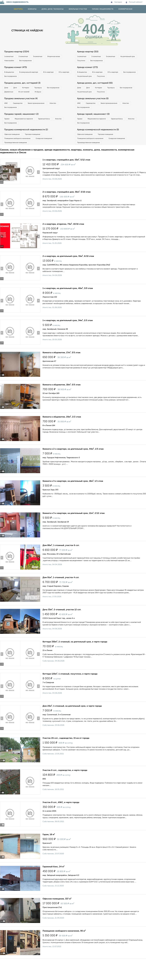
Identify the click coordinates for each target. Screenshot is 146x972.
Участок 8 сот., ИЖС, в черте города (61, 816)
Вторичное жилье (12, 61)
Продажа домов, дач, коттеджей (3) (24, 85)
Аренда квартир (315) (89, 52)
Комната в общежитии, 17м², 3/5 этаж (61, 366)
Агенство (62, 112)
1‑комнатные (10, 57)
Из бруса (8, 100)
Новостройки (31, 61)
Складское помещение (49, 150)
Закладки (116, 2)
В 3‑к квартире (10, 78)
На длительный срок (85, 61)
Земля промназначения (43, 112)
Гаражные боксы (51, 129)
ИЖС (7, 112)
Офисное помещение (13, 146)
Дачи (19, 90)
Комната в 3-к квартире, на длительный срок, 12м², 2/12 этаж (74, 527)
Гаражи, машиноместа (102, 9)
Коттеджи (31, 90)
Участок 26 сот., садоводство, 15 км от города (66, 751)
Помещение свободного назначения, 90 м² (64, 944)
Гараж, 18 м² (49, 848)
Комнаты (32, 9)
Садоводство (22, 112)
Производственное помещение (17, 155)
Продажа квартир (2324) (18, 52)
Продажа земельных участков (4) (23, 107)
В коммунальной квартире (33, 73)
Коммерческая (125, 9)
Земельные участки (78, 9)
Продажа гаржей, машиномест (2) (23, 124)
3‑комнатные (45, 57)
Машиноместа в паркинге (27, 129)
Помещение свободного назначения (19, 150)
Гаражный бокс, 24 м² (53, 880)
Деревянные (30, 95)
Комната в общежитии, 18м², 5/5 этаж (62, 398)
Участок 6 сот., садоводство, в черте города (65, 784)
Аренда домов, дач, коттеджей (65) (97, 90)
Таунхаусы (47, 90)
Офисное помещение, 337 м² (57, 912)
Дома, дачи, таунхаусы (53, 9)
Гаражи (7, 129)
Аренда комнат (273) (89, 69)
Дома (7, 90)
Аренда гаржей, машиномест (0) (95, 124)
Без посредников (50, 61)
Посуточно (104, 61)
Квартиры (18, 9)
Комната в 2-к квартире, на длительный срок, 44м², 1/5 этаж (73, 462)
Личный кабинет (134, 2)
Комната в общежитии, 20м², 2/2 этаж (62, 430)
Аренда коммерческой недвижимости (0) (100, 141)
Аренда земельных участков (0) (95, 107)
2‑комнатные (27, 57)
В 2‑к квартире (55, 73)
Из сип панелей (48, 95)
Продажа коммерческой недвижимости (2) (28, 141)
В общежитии (10, 73)
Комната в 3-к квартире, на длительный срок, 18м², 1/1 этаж (73, 494)
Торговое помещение (37, 146)
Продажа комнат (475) (17, 69)
